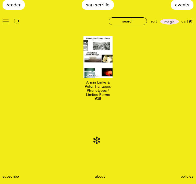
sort (154, 21)
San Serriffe (98, 4)
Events (182, 4)
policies (187, 176)
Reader (14, 4)
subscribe (11, 176)
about (100, 176)
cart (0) (187, 21)
